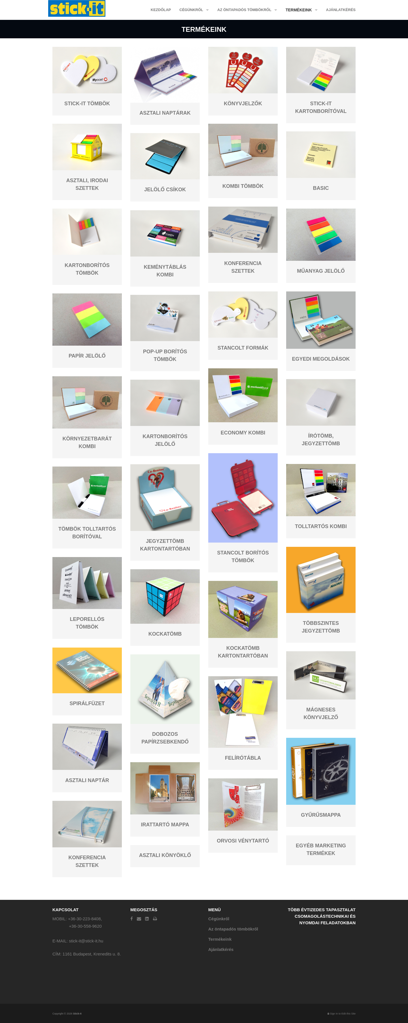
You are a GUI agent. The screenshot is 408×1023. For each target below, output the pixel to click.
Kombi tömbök (243, 186)
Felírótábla (243, 758)
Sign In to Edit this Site (342, 1013)
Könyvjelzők (243, 103)
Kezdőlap (161, 10)
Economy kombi (243, 433)
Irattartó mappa (165, 824)
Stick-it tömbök (87, 103)
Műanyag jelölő (321, 271)
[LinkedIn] (147, 918)
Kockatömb (165, 634)
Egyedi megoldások (321, 359)
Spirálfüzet (87, 703)
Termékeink (299, 10)
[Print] (155, 918)
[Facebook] (131, 918)
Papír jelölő (87, 356)
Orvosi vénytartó (243, 841)
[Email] (139, 918)
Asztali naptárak (165, 113)
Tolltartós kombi (321, 526)
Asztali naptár (87, 780)
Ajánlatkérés (341, 10)
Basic (321, 188)
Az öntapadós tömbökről (244, 10)
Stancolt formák (243, 348)
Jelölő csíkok (165, 189)
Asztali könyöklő (165, 855)
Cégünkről (191, 10)
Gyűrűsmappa (321, 815)
